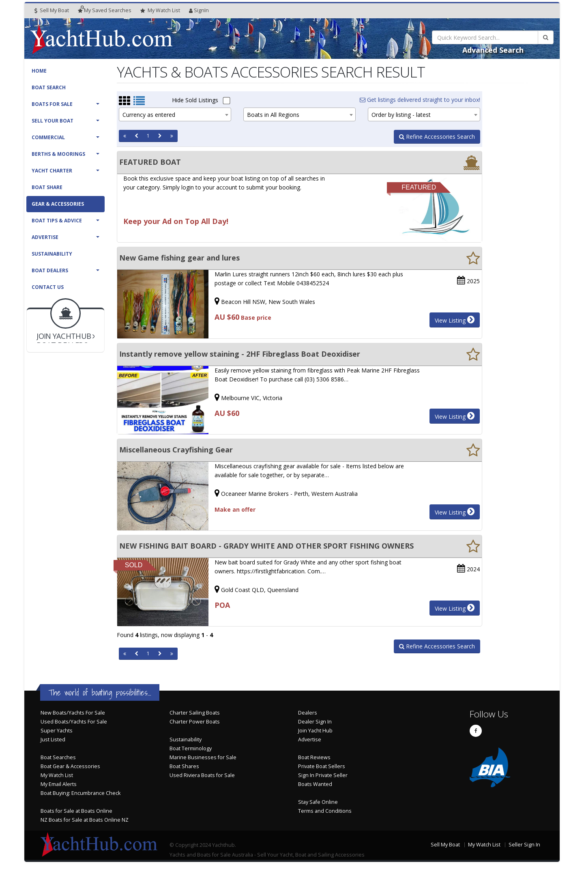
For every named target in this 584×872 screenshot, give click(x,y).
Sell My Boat (51, 10)
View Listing (454, 319)
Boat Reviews (314, 757)
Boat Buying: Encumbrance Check (80, 793)
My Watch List (57, 775)
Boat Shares (184, 766)
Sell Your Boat (52, 120)
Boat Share (47, 187)
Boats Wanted (315, 784)
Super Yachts (57, 730)
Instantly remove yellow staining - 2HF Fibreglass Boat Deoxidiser (239, 353)
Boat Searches (58, 757)
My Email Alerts (59, 784)
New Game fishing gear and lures (179, 257)
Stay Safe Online (318, 802)
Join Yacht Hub (315, 730)
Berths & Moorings (58, 154)
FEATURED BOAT (150, 161)
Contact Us (48, 287)
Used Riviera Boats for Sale (202, 775)
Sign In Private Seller (323, 775)
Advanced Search (493, 50)
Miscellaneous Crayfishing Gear (176, 449)
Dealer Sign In (315, 721)
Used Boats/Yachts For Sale (74, 721)
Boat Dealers (50, 270)
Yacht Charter (52, 170)
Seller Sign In (524, 844)
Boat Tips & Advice (57, 220)
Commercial (48, 137)
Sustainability (52, 253)
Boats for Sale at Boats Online (76, 810)
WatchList (160, 10)
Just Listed (53, 739)
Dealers (307, 712)
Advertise (45, 237)
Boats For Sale (52, 104)
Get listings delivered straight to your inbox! (420, 99)
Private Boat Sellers (321, 766)
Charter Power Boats (195, 721)
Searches (104, 10)
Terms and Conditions (325, 810)
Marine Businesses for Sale (203, 757)
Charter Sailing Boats (195, 712)
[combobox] (175, 114)
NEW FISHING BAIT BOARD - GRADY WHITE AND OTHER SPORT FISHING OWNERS (266, 545)
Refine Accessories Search (437, 136)
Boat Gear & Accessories (70, 766)
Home (39, 70)
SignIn (199, 10)
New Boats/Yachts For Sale (73, 712)
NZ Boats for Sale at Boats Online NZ (85, 819)
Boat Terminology (191, 748)
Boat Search (49, 87)
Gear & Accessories (58, 203)
